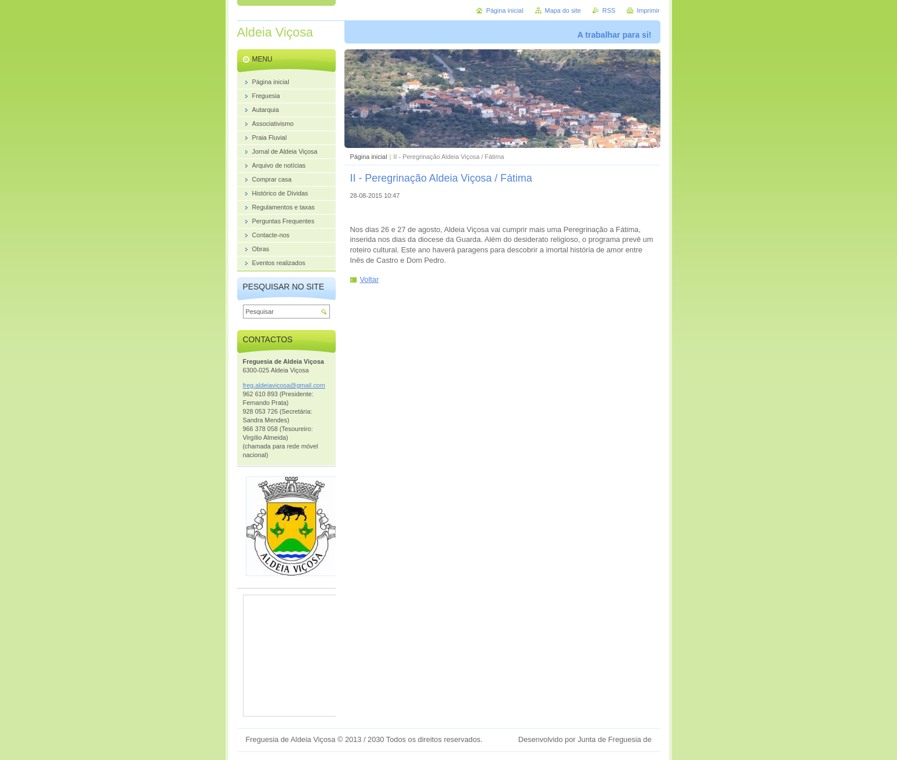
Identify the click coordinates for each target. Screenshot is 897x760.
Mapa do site (563, 10)
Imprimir (648, 10)
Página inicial (368, 156)
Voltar (369, 279)
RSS (608, 10)
